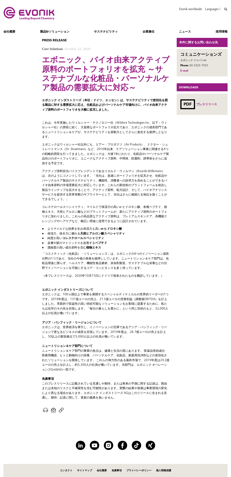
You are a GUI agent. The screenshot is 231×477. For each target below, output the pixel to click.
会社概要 (9, 31)
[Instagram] (108, 445)
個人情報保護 (163, 470)
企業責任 (148, 31)
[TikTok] (136, 445)
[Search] (226, 9)
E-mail (184, 70)
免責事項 (117, 470)
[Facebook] (122, 445)
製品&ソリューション (54, 31)
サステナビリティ (106, 31)
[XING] (150, 445)
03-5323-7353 (199, 65)
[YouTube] (94, 445)
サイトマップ (84, 470)
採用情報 (222, 31)
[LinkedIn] (80, 445)
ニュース (185, 31)
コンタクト (66, 470)
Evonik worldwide (190, 9)
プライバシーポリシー (138, 470)
